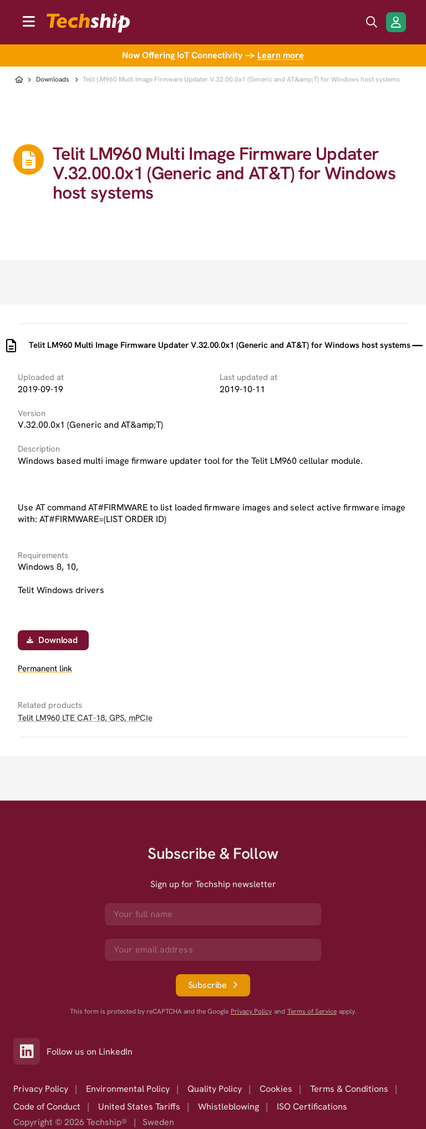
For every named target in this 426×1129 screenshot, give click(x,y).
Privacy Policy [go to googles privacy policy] (251, 1012)
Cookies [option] (276, 1089)
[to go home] (88, 23)
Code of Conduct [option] (46, 1106)
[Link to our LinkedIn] (30, 1051)
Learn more (280, 55)
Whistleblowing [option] (228, 1106)
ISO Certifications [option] (312, 1106)
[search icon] (372, 22)
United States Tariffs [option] (139, 1106)
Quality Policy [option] (214, 1089)
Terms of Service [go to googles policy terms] (312, 1012)
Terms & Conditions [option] (349, 1089)
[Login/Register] (396, 22)
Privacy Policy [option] (40, 1089)
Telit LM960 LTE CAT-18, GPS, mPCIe (85, 717)
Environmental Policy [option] (128, 1089)
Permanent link (45, 669)
